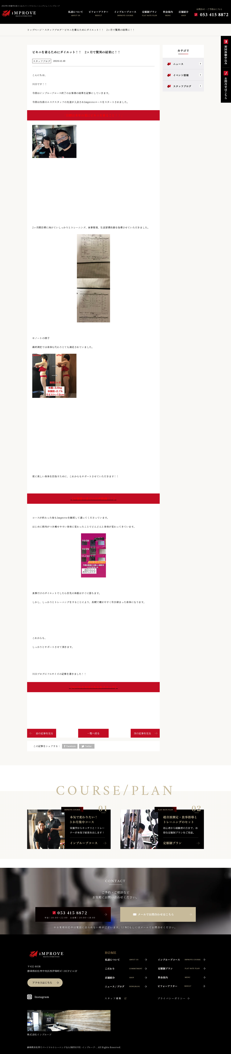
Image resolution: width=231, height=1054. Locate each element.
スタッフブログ (53, 29)
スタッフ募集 (113, 998)
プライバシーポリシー (171, 998)
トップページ (34, 29)
